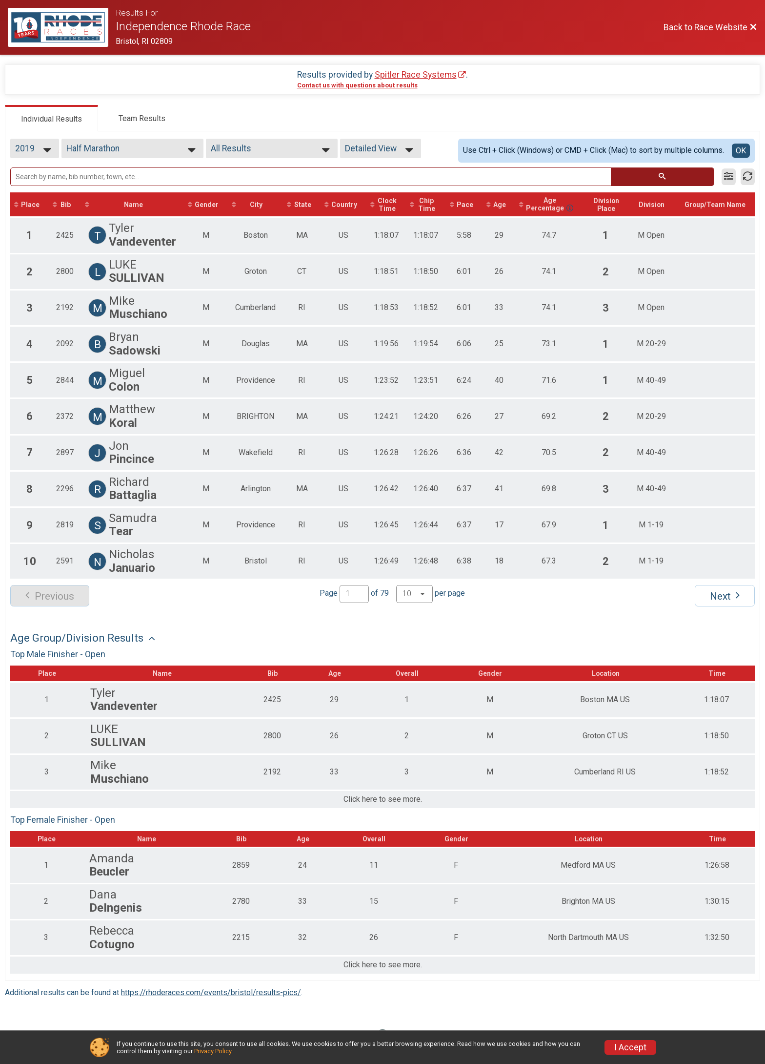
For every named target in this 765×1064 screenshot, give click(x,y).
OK (741, 150)
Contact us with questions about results (357, 85)
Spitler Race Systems (416, 75)
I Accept (630, 1047)
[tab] (51, 118)
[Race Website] (62, 27)
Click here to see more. (382, 807)
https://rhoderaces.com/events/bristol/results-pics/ (211, 1000)
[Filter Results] (729, 176)
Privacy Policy (212, 1051)
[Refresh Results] (748, 176)
